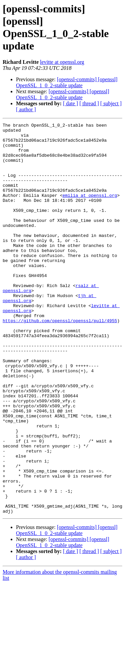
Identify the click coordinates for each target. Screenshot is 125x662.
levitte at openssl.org (62, 62)
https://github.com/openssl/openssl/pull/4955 (60, 361)
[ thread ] (89, 103)
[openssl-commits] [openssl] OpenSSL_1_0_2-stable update (66, 82)
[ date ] (70, 103)
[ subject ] (111, 103)
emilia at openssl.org (89, 210)
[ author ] (26, 109)
